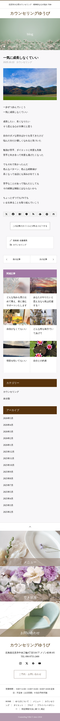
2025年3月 (8, 505)
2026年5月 (8, 418)
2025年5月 (8, 492)
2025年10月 (8, 465)
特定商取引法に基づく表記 (33, 709)
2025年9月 (8, 472)
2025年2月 (8, 512)
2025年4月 (8, 498)
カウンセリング (24, 62)
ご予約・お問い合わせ (30, 674)
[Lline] (27, 214)
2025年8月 (8, 478)
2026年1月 (8, 445)
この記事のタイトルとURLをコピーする (30, 226)
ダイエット (18, 705)
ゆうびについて (22, 701)
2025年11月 (8, 458)
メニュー (37, 701)
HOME (8, 701)
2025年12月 (8, 452)
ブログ (30, 705)
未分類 (6, 398)
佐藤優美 (23, 240)
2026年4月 (8, 425)
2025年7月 (8, 485)
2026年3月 (8, 431)
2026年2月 (8, 438)
